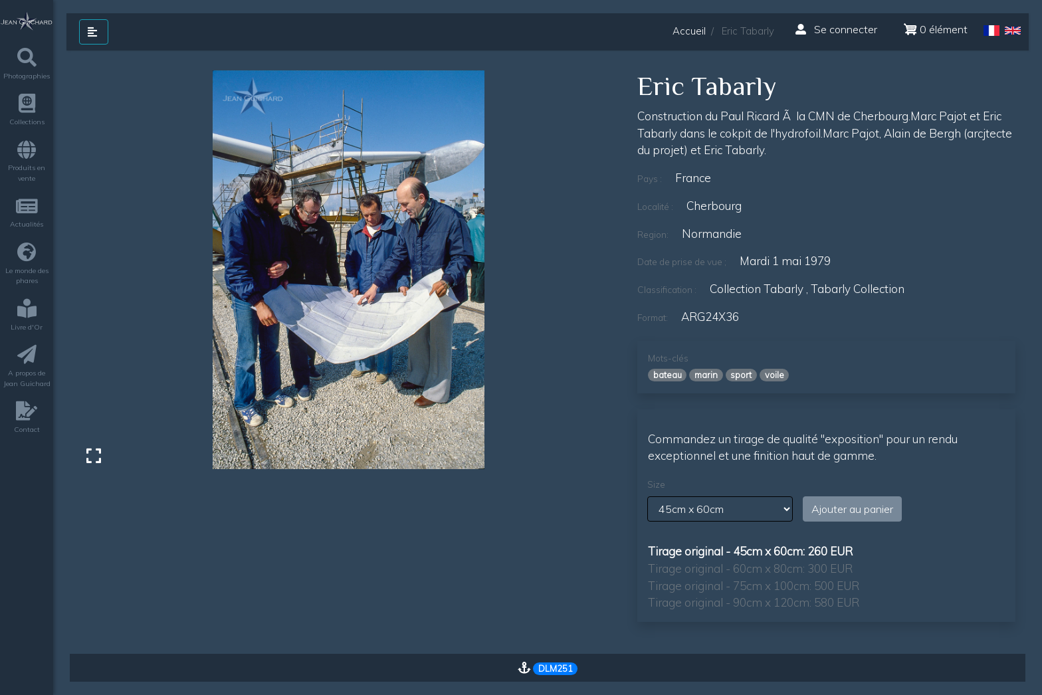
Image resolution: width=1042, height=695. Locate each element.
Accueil (689, 31)
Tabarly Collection (857, 289)
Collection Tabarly (756, 289)
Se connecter (836, 29)
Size (656, 484)
